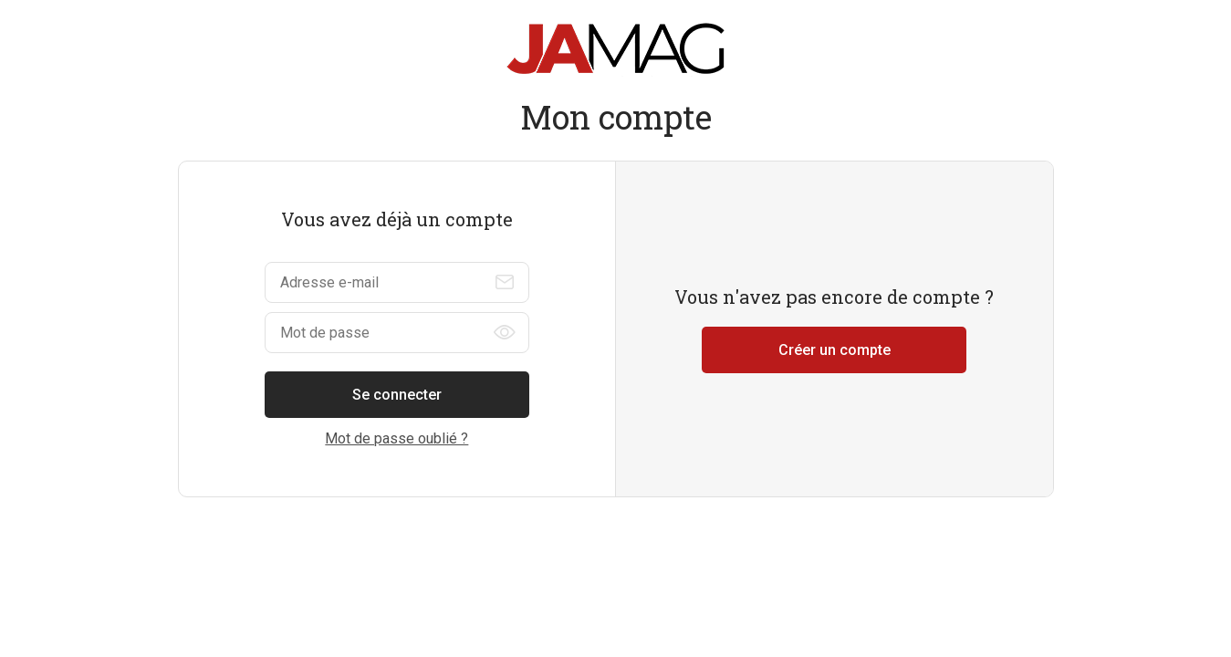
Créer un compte (834, 350)
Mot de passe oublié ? (396, 438)
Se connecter (397, 394)
